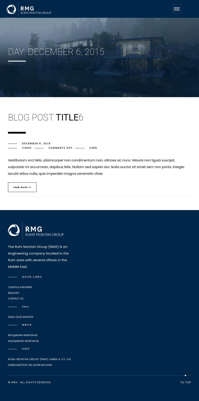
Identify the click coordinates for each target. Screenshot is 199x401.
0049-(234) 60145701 (20, 317)
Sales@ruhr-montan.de (23, 341)
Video (27, 147)
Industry (13, 293)
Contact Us (16, 298)
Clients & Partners (20, 287)
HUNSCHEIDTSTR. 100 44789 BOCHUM (30, 365)
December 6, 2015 (36, 143)
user (93, 147)
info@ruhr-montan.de (23, 335)
